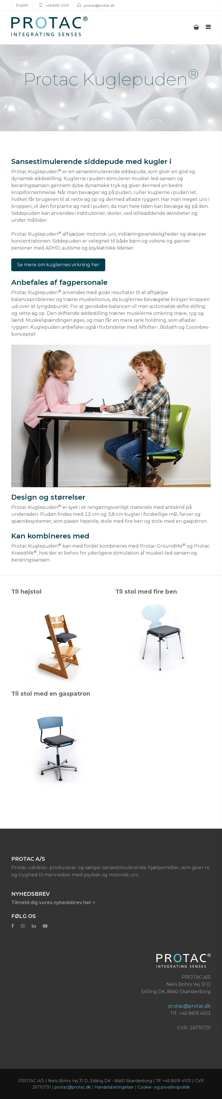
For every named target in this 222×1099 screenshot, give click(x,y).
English (22, 5)
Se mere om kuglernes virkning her (58, 264)
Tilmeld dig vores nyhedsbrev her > (53, 902)
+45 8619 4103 (57, 5)
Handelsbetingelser (114, 1087)
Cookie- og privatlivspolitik (164, 1087)
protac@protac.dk (99, 5)
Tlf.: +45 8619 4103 (190, 1013)
